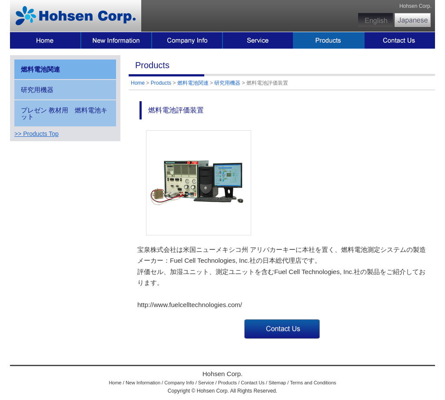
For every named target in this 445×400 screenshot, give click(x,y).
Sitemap (277, 382)
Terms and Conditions (313, 382)
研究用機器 (227, 83)
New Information (143, 382)
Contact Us (252, 382)
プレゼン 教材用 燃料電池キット (64, 113)
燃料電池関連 (193, 83)
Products (161, 83)
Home (138, 83)
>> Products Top (36, 133)
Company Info (179, 382)
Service (206, 382)
